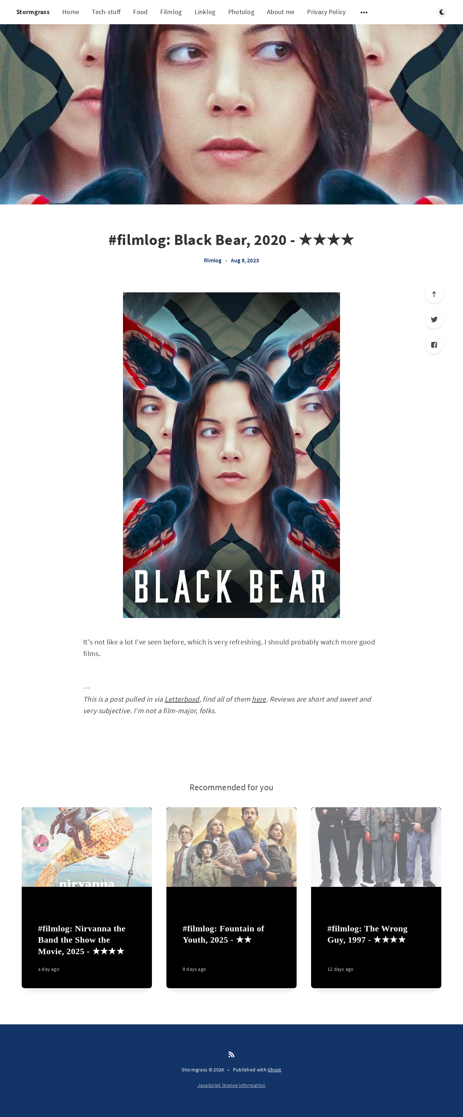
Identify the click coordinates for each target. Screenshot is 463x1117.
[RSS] (231, 1055)
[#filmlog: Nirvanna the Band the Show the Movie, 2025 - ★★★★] (87, 952)
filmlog (212, 260)
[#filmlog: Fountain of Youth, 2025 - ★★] (231, 952)
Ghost (274, 1069)
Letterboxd (182, 698)
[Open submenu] (364, 12)
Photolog (241, 12)
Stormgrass (33, 12)
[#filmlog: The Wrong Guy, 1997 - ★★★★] (376, 952)
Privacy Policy (326, 12)
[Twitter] (434, 319)
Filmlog (171, 12)
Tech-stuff (106, 12)
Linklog (205, 12)
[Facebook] (434, 345)
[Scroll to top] (434, 294)
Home (70, 12)
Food (140, 12)
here (259, 698)
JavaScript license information (231, 1085)
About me (280, 12)
